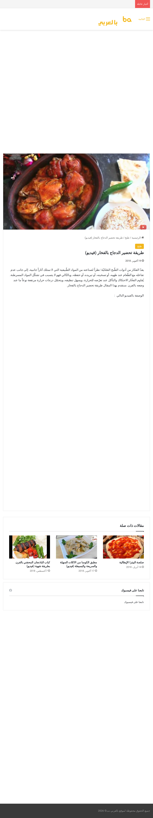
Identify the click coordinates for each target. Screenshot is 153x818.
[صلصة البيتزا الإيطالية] (123, 547)
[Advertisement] (76, 62)
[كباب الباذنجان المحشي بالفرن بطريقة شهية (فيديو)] (29, 547)
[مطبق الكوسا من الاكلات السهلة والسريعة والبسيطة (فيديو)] (76, 547)
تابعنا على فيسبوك (134, 602)
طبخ (127, 237)
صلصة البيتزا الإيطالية (131, 562)
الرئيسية (138, 237)
